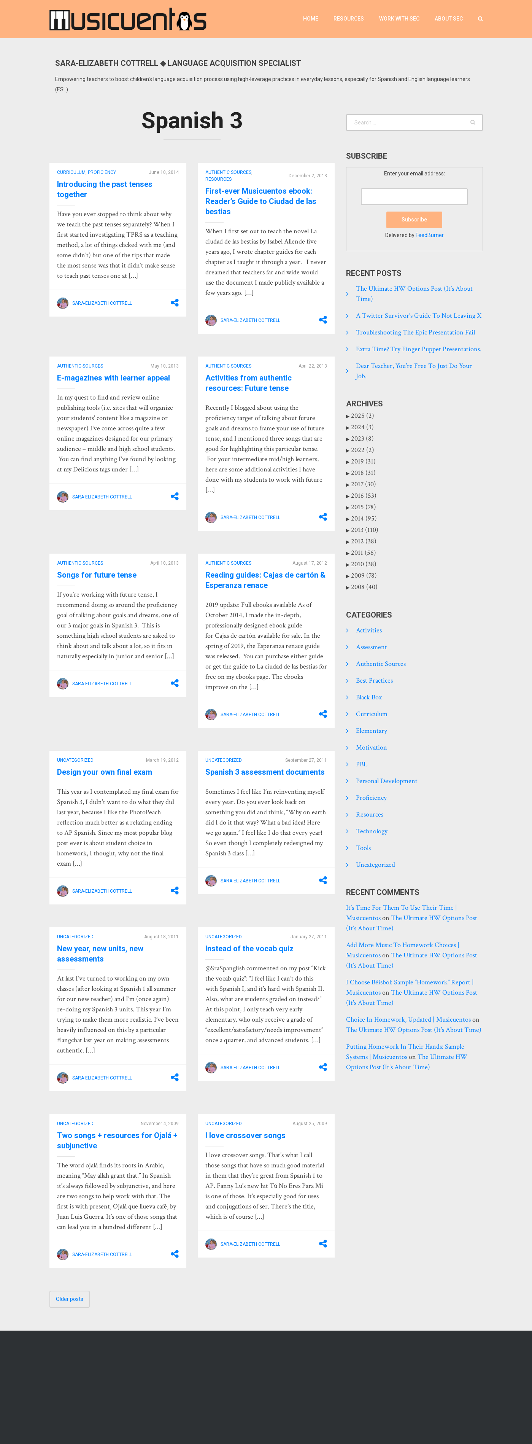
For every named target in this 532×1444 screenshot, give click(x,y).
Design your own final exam (104, 772)
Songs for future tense (97, 575)
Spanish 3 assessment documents (265, 772)
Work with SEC (399, 19)
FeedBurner (430, 235)
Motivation (371, 747)
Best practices (374, 680)
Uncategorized (75, 760)
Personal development (387, 781)
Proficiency (102, 172)
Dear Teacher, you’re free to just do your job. (414, 371)
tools (363, 848)
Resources (348, 19)
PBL (361, 764)
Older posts (69, 1299)
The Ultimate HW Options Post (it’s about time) (414, 293)
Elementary (371, 730)
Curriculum (71, 172)
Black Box (369, 697)
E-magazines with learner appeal (113, 377)
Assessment (371, 647)
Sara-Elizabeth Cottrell (102, 303)
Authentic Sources (228, 172)
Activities (369, 630)
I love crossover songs (245, 1135)
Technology (371, 831)
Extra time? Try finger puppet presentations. (418, 349)
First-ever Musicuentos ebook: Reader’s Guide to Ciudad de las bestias (260, 201)
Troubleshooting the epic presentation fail (415, 332)
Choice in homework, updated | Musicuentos (408, 1019)
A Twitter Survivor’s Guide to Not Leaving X (418, 315)
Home (310, 19)
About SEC (449, 19)
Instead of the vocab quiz (249, 948)
